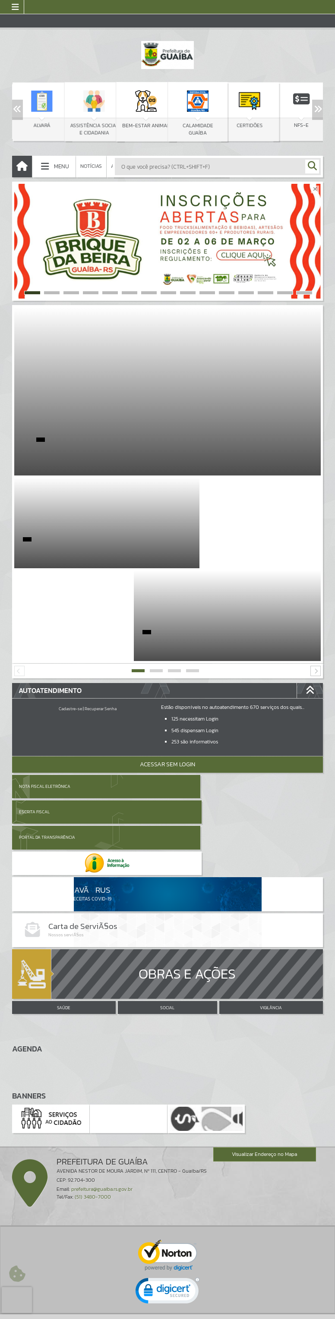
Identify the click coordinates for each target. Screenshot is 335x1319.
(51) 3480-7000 (93, 1056)
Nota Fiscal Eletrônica (44, 693)
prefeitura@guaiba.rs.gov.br (102, 1049)
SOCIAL (167, 867)
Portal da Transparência (47, 719)
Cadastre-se (70, 616)
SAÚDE (63, 867)
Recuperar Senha (101, 616)
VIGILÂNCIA (271, 867)
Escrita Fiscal (189, 693)
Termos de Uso (167, 1303)
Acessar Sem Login (167, 671)
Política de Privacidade (167, 1310)
